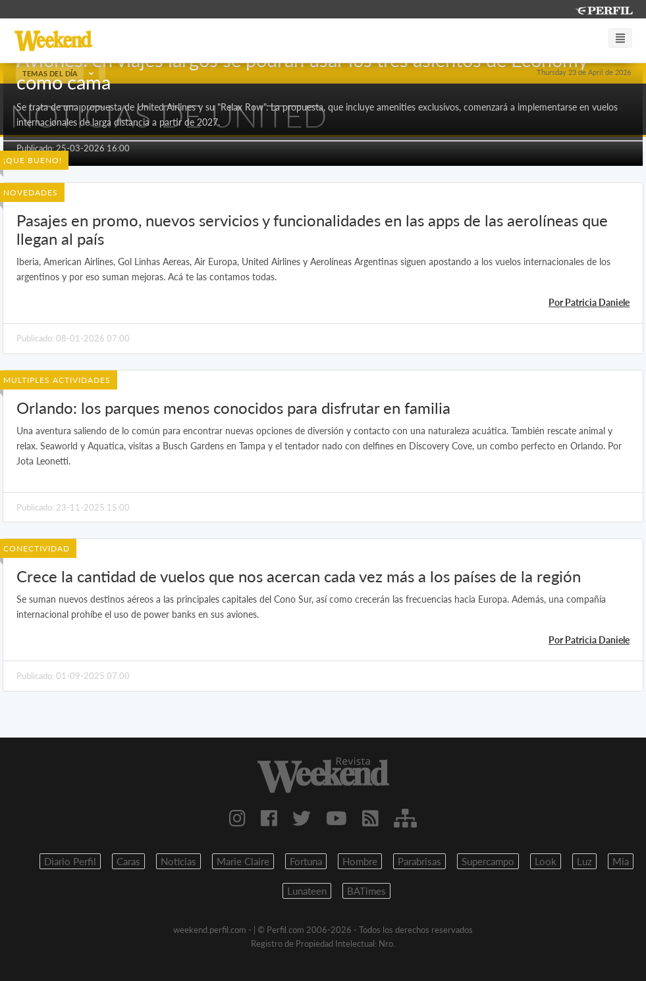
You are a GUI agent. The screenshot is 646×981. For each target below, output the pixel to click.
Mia (620, 861)
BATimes (366, 891)
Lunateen (307, 891)
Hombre (359, 861)
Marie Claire (243, 861)
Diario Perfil (70, 861)
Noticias (178, 861)
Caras (128, 861)
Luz (584, 861)
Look (545, 861)
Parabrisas (419, 861)
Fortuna (306, 861)
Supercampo (488, 861)
